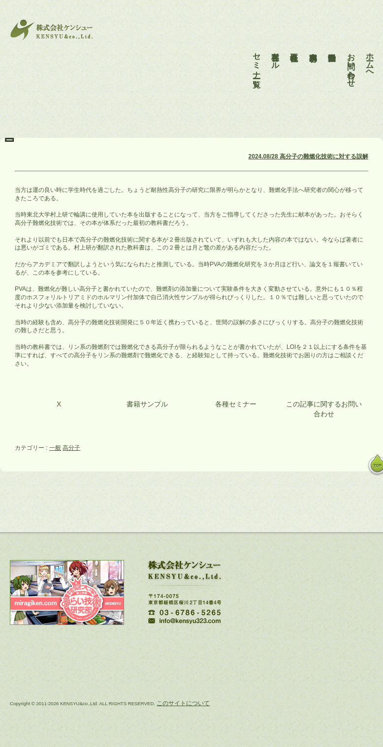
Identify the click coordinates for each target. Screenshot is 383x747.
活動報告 (332, 43)
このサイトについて (183, 703)
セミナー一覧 (257, 56)
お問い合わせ (351, 61)
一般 (55, 447)
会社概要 (294, 43)
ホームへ (370, 56)
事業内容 (313, 43)
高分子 (71, 447)
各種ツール (275, 52)
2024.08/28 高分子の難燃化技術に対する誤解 (308, 156)
